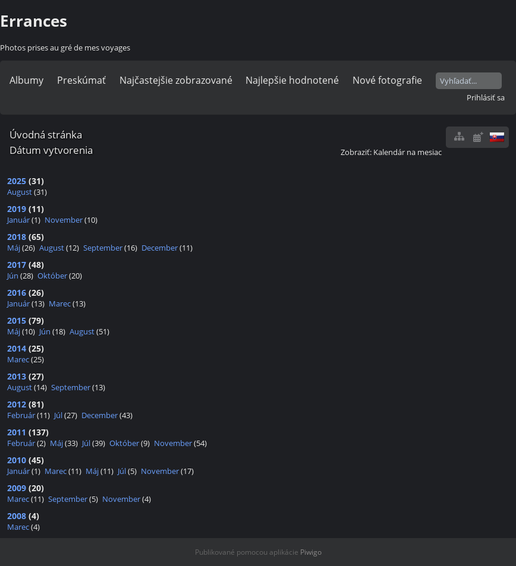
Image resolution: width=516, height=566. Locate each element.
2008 (16, 515)
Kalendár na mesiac (407, 152)
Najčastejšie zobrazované (175, 80)
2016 (16, 292)
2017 (16, 264)
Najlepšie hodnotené (292, 80)
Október (52, 275)
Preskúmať (81, 80)
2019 (16, 208)
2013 (16, 376)
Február (21, 415)
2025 (16, 180)
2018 (16, 236)
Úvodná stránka (46, 134)
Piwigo (311, 552)
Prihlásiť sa (486, 97)
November (64, 219)
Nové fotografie (387, 80)
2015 (16, 320)
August (19, 191)
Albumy (26, 80)
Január (18, 219)
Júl (58, 415)
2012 (16, 404)
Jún (12, 275)
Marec (60, 303)
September (102, 247)
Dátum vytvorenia (51, 150)
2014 (16, 348)
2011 (16, 432)
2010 (16, 460)
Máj (13, 247)
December (159, 247)
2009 (16, 488)
